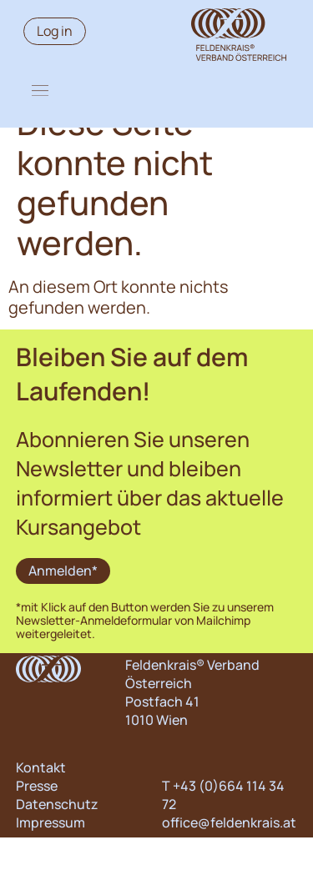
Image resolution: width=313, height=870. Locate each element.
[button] (40, 90)
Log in (55, 31)
